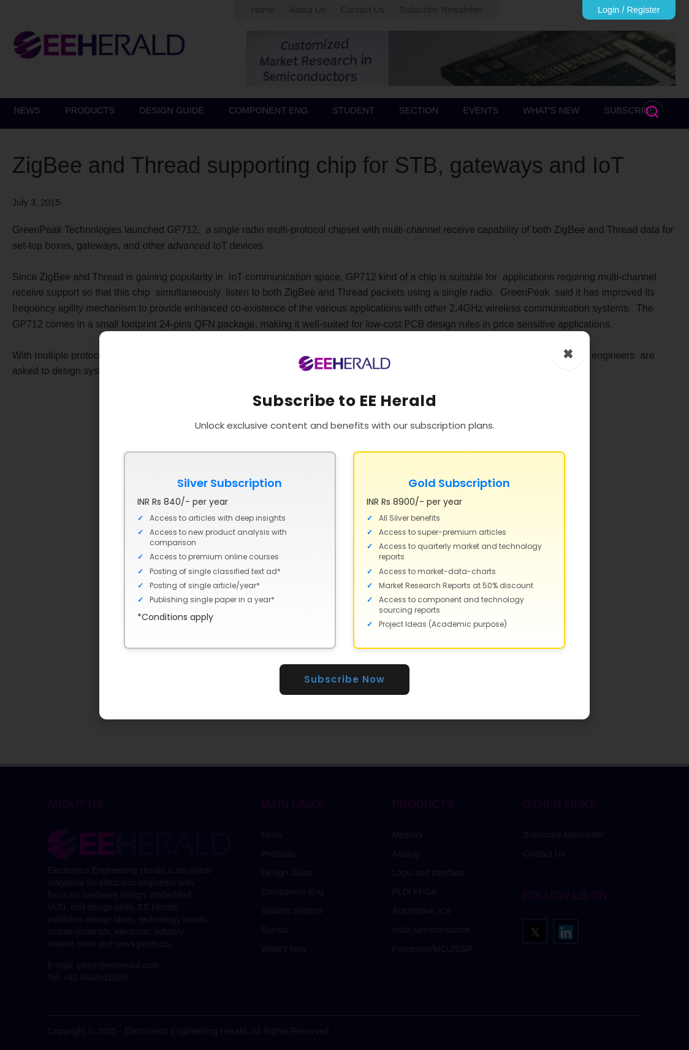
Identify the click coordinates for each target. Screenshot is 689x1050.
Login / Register (629, 10)
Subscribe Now (344, 679)
